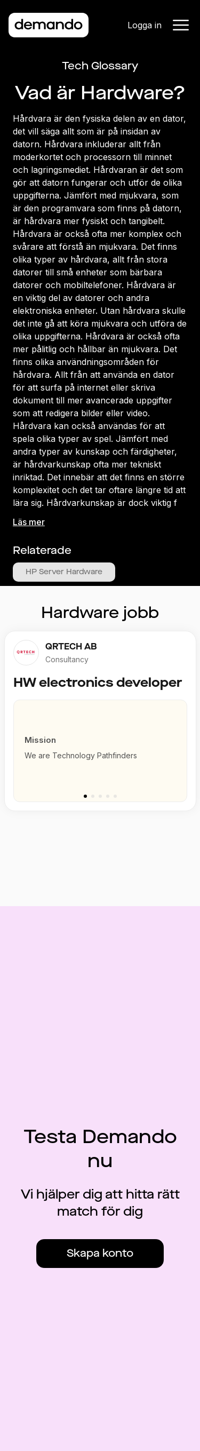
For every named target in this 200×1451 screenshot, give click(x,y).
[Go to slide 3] (100, 796)
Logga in (144, 25)
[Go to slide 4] (107, 796)
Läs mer (29, 522)
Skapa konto (100, 1253)
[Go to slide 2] (92, 796)
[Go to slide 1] (85, 796)
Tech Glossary (100, 66)
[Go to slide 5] (115, 796)
